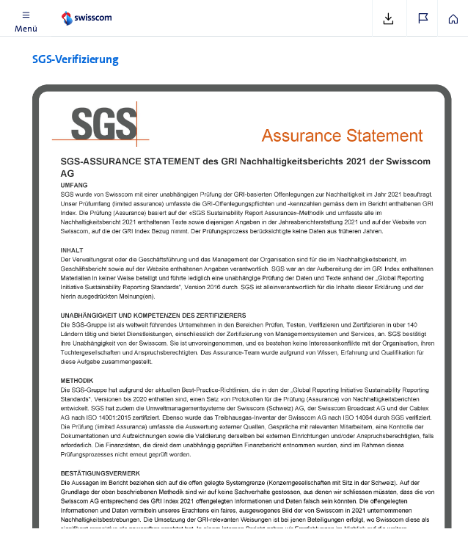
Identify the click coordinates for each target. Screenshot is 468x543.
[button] (25, 18)
